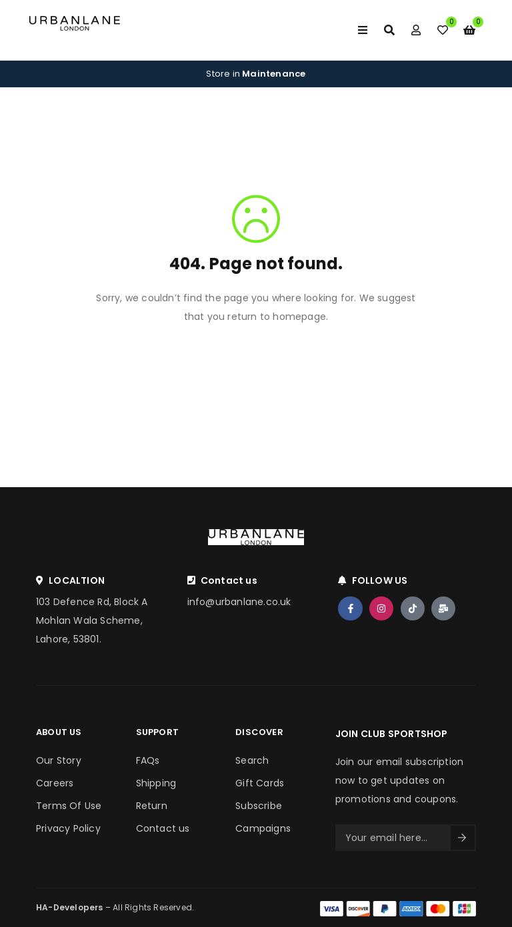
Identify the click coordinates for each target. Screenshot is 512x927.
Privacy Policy (68, 828)
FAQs (148, 760)
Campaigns (263, 828)
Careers (54, 783)
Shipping (156, 783)
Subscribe (258, 805)
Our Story (58, 760)
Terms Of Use (68, 805)
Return (151, 805)
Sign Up (462, 837)
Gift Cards (259, 783)
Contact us (163, 828)
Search (252, 760)
